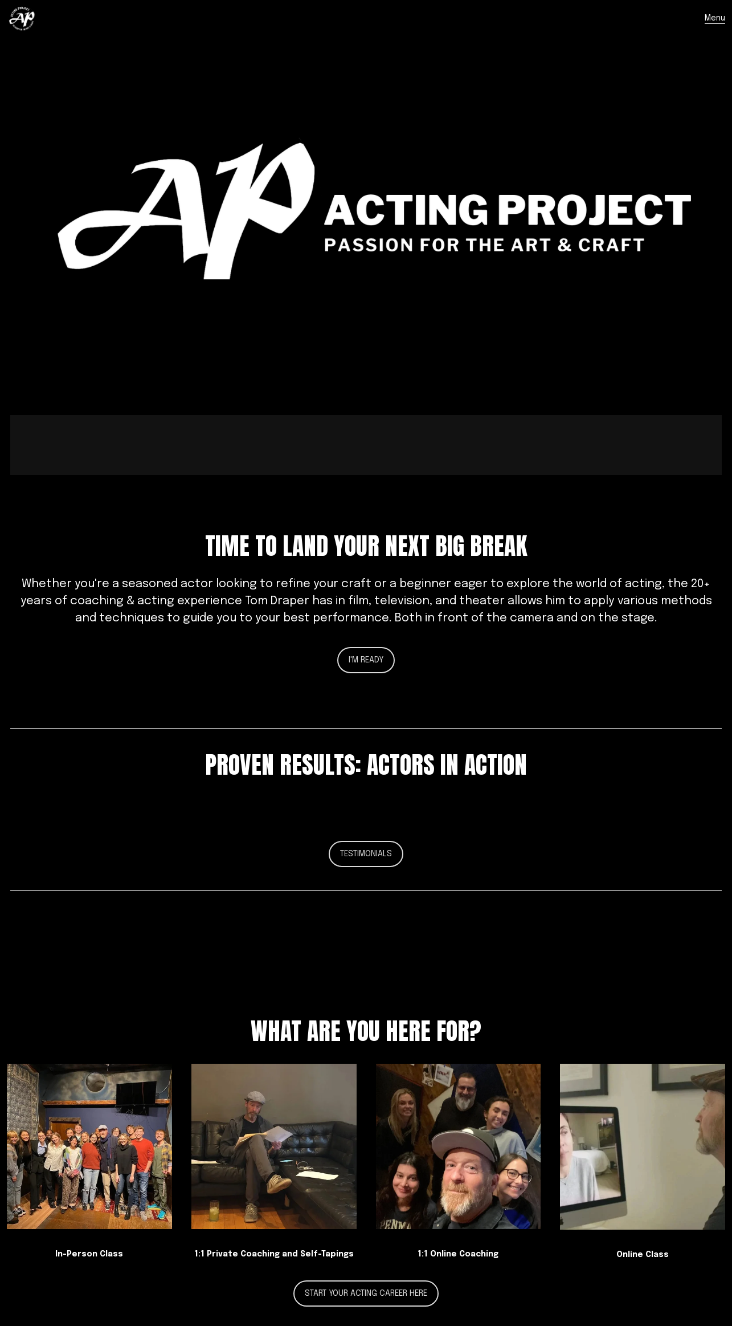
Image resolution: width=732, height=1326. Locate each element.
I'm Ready (366, 660)
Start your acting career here (366, 1293)
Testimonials (366, 854)
